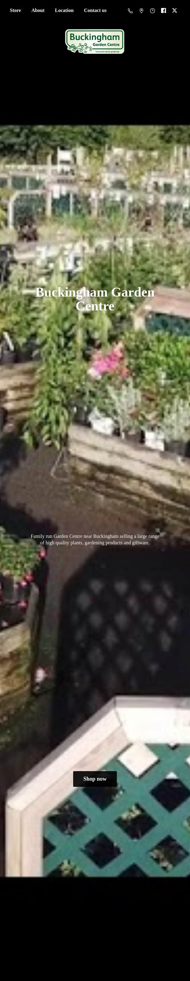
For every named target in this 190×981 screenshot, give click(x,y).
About (38, 10)
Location (64, 10)
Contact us (95, 10)
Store (15, 10)
